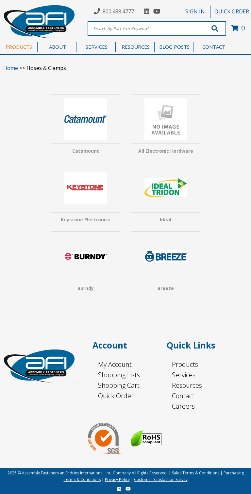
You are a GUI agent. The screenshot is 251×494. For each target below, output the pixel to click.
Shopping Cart (119, 385)
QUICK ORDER (231, 11)
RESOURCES (136, 46)
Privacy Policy (117, 479)
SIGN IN (195, 11)
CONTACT (213, 46)
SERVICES (97, 46)
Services (183, 374)
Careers (183, 406)
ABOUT (57, 46)
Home (10, 68)
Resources (187, 385)
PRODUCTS (19, 46)
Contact (183, 395)
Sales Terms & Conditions (195, 473)
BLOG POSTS (174, 46)
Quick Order (116, 395)
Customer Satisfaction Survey (161, 479)
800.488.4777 (118, 11)
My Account (115, 364)
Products (185, 364)
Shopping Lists (119, 374)
